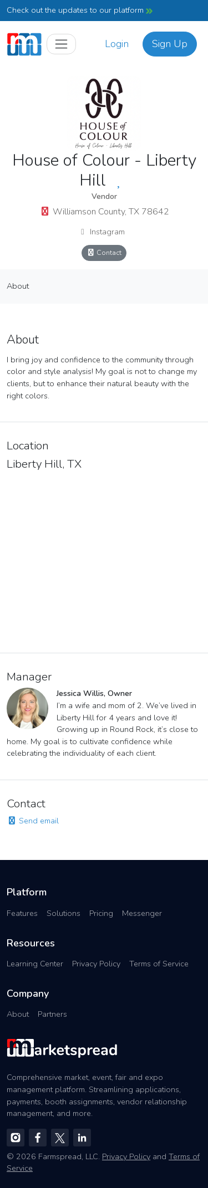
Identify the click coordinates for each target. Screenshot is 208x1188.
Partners (52, 1014)
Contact (104, 252)
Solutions (63, 913)
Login (117, 43)
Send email (33, 820)
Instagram (101, 231)
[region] (104, 558)
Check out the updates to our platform (80, 10)
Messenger (142, 913)
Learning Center (35, 963)
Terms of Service (159, 963)
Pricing (101, 913)
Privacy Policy (96, 963)
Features (22, 913)
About (18, 285)
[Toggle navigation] (61, 44)
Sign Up (169, 43)
